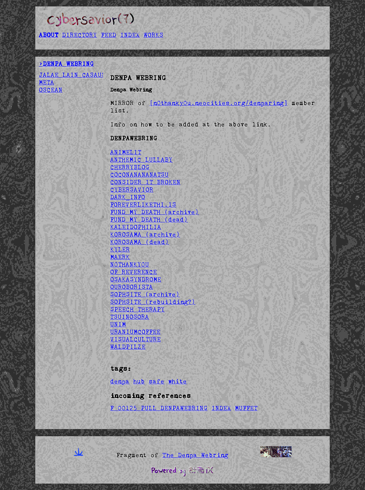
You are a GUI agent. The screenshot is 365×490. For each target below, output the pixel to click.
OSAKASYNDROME (135, 279)
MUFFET (246, 408)
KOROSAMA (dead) (139, 242)
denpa (119, 381)
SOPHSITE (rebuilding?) (152, 301)
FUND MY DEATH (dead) (149, 219)
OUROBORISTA (131, 286)
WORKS (153, 34)
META (46, 82)
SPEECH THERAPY (137, 309)
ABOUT (48, 34)
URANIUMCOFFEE (135, 331)
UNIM (118, 324)
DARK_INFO (127, 197)
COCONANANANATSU (139, 174)
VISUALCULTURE (135, 339)
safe (156, 381)
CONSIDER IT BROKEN (145, 182)
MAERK (120, 257)
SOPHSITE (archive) (145, 294)
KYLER (120, 249)
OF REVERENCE (133, 271)
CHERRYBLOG (129, 167)
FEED (108, 34)
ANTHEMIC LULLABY (141, 159)
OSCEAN (50, 89)
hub (139, 381)
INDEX (130, 34)
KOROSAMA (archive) (145, 234)
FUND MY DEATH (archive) (154, 212)
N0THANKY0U (129, 264)
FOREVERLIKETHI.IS (143, 204)
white (177, 381)
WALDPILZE (127, 346)
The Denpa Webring (195, 455)
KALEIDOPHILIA (135, 227)
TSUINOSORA (129, 316)
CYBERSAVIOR (131, 189)
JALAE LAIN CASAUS (72, 74)
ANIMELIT (125, 152)
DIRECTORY (79, 34)
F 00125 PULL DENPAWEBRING (158, 408)
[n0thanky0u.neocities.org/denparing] (218, 103)
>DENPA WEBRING (66, 63)
